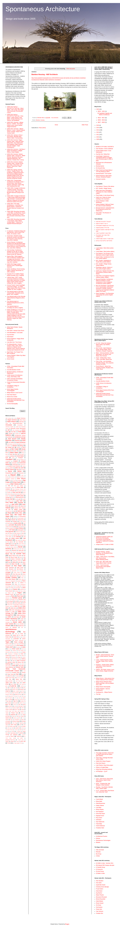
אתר (7, 687)
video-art (8, 657)
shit (17, 623)
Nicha (14, 562)
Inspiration (8, 521)
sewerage (8, 622)
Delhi (17, 469)
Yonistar (24, 672)
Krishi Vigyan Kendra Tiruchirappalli (12, 390)
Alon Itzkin (99, 882)
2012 (97, 132)
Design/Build (9, 473)
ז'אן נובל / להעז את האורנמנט (103, 221)
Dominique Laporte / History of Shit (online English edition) (104, 268)
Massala (14, 550)
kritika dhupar (17, 533)
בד (10, 687)
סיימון (22, 719)
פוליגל (18, 726)
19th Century (8, 418)
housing (42, 120)
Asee (24, 440)
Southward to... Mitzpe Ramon (104, 692)
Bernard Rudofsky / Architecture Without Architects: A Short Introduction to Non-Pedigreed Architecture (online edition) (104, 281)
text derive (8, 645)
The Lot (13, 645)
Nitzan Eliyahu (100, 809)
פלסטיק (17, 728)
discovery (21, 473)
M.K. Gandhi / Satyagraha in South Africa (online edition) (103, 261)
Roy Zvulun (10, 602)
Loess (7, 543)
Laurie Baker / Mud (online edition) (105, 251)
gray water (19, 501)
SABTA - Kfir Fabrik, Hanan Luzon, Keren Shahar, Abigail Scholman (105, 670)
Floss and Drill (17, 492)
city (17, 459)
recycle (18, 594)
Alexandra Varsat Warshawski (18, 428)
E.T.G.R (14, 480)
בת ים (23, 691)
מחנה (22, 709)
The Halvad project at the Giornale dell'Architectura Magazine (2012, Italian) (16, 298)
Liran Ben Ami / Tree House (14, 342)
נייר (23, 718)
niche (19, 562)
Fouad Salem (99, 889)
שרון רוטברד (21, 739)
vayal (18, 655)
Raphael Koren (9, 594)
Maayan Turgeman (10, 545)
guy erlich (15, 504)
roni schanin (10, 601)
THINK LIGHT (9, 647)
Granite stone (10, 500)
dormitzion (12, 476)
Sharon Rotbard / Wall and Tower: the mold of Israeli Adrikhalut (105, 205)
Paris (22, 577)
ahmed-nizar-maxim (17, 423)
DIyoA (13, 475)
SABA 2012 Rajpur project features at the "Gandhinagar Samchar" (14, 265)
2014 (97, 127)
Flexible (8, 492)
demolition (23, 469)
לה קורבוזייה (21, 706)
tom (9, 648)
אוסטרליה (17, 675)
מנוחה (7, 714)
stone (21, 633)
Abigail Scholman (21, 418)
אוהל (7, 675)
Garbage (8, 497)
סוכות (7, 719)
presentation (18, 587)
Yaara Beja (21, 665)
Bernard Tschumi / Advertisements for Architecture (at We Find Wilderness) (105, 209)
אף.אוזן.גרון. (13, 686)
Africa (7, 423)
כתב (15, 706)
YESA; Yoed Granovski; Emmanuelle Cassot (16, 669)
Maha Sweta (13, 547)
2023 (97, 109)
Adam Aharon (11, 421)
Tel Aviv (22, 643)
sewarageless (21, 620)
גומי (7, 696)
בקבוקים (22, 689)
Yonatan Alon (99, 913)
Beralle (24, 449)
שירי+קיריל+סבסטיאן (10, 739)
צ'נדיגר (16, 729)
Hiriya (9, 513)
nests (9, 562)
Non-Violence (20, 569)
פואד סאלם (12, 726)
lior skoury (10, 541)
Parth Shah (21, 579)
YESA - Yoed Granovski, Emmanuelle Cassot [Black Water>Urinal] (103, 566)
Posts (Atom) (42, 127)
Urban (21, 653)
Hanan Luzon (18, 509)
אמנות (17, 682)
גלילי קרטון (13, 696)
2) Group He (99, 869)
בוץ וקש (15, 687)
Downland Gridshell (10, 478)
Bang (21, 445)
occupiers (21, 570)
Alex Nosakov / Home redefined (104, 148)
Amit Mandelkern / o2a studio (14, 332)
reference (8, 597)
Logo (15, 543)
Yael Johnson (99, 911)
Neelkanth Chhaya (17, 560)
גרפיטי (22, 696)
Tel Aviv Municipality (12, 403)
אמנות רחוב (13, 684)
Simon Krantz (10, 359)
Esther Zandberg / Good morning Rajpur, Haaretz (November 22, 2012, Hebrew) (15, 270)
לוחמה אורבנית (15, 707)
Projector (15, 589)
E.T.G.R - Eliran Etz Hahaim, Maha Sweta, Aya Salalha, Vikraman (103, 344)
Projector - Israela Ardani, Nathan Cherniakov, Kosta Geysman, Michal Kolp (105, 666)
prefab (11, 587)
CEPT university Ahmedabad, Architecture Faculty (15, 379)
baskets (18, 447)
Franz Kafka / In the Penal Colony (105, 195)
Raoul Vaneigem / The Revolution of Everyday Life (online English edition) (105, 295)
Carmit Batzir (20, 456)
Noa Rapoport (100, 811)
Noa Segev (18, 565)
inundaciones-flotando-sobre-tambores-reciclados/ (46, 79)
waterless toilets (11, 662)
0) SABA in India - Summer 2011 (104, 863)
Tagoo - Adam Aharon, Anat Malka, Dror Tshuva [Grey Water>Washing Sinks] (105, 558)
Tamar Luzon (9, 643)
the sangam (20, 645)
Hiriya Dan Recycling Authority (104, 769)
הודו (11, 699)
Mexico (22, 552)
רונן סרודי (18, 736)
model (19, 555)
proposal (22, 589)
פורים (8, 728)
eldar (9, 485)
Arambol (17, 433)
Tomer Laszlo (15, 649)
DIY (6, 475)
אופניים (22, 676)
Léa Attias (98, 807)
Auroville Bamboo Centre (13, 369)
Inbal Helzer (10, 336)
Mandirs (98, 842)
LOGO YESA (21, 543)
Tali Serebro (99, 907)
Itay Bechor (99, 893)
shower (8, 625)
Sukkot (15, 637)
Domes (7, 476)
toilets (24, 647)
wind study (8, 665)
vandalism (13, 655)
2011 (97, 134)
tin (20, 647)
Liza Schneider (19, 541)
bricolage (22, 454)
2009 (97, 139)
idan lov (9, 518)
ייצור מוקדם (21, 702)
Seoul (13, 620)
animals (10, 433)
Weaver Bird (21, 662)
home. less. (18, 513)
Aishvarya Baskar (9, 426)
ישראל (14, 704)
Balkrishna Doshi (22, 444)
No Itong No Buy (100, 168)
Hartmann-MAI (9, 511)
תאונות (7, 741)
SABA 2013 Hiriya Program (103, 761)
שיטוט (21, 738)
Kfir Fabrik (12, 530)
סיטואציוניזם (16, 719)
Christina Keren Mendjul (102, 887)
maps (22, 548)
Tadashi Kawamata (19, 640)
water (13, 660)
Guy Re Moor (10, 334)
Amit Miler (13, 431)
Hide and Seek (21, 511)
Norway (7, 570)
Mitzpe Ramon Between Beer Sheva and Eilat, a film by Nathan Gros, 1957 (105, 683)
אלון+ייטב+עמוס (9, 681)
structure (8, 635)
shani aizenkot (9, 624)
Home (56, 125)
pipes (16, 582)
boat (6, 454)
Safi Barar (16, 617)
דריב (15, 697)
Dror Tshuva (21, 478)
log (11, 543)
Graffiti (24, 499)
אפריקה (22, 686)
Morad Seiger (14, 557)
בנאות (8, 689)
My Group (98, 854)
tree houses (21, 650)
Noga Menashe (10, 569)
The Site (98, 694)
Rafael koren (11, 592)
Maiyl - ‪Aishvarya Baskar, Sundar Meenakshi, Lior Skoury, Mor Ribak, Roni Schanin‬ (105, 354)
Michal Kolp (9, 553)
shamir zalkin (17, 622)
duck (9, 480)
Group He (8, 504)
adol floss (21, 421)
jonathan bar (20, 525)
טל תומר (15, 701)
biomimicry (21, 450)
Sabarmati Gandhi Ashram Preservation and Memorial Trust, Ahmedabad (16, 400)
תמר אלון (23, 741)
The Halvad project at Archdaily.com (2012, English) (15, 307)
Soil (22, 627)
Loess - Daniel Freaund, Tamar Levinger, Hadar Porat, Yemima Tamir (104, 661)
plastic (16, 584)
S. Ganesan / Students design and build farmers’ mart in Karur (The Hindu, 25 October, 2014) (16, 232)
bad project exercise (11, 444)
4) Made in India (100, 873)
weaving (8, 664)
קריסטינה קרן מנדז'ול (11, 734)
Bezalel (9, 450)
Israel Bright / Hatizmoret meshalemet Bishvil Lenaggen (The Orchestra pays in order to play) (104, 158)
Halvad (22, 506)
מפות (13, 716)
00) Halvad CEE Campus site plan (105, 865)
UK (19, 652)
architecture (10, 437)
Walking (24, 658)
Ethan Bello (20, 487)
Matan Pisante (100, 895)
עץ (20, 724)
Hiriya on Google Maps (102, 767)
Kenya (24, 526)
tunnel (15, 652)
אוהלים (11, 675)
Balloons (9, 445)
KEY (6, 529)
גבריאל (22, 692)
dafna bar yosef (19, 467)
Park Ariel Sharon (11, 394)
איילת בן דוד (20, 677)
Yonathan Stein (15, 672)
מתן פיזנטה (8, 718)
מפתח (17, 716)
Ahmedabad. (20, 425)
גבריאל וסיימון (18, 694)
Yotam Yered (10, 674)
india (7, 520)
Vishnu (24, 657)
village (19, 657)
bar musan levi (10, 447)
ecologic (19, 480)
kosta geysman (10, 531)
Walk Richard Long (16, 658)
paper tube (21, 575)
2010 (97, 137)
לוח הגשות (8, 707)
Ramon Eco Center (12, 396)
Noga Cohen (20, 567)
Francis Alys (9, 494)
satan (22, 618)
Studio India (8, 637)
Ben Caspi (15, 449)
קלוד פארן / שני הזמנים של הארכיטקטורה (102, 235)
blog (23, 452)
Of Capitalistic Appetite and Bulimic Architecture (105, 114)
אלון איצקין (19, 679)
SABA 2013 (13, 608)
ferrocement (19, 490)
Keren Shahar (19, 528)
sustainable (16, 638)
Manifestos (8, 548)
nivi (20, 564)
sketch (7, 627)
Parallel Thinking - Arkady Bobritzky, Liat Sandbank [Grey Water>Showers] (104, 553)
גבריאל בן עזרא (9, 694)
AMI (9, 430)
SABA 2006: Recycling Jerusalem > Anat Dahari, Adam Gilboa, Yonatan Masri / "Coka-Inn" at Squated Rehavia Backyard (16, 221)
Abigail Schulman (12, 420)
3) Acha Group (100, 871)
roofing (20, 601)
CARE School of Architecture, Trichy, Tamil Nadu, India (15, 376)
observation (14, 570)
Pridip (9, 589)
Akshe (17, 426)
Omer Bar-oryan (17, 574)
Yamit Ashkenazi (10, 667)
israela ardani (17, 523)
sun (19, 637)
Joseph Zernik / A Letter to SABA (105, 544)
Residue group (17, 598)
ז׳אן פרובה (22, 699)
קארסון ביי (18, 731)
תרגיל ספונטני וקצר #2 (17, 743)
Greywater (20, 502)
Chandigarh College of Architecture (13, 386)
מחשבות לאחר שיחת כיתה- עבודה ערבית (15, 711)
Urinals (7, 655)
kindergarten (21, 529)
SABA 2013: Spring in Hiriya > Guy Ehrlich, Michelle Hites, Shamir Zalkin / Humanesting (15, 136)
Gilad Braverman (20, 497)
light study (18, 540)
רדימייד (12, 736)
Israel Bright (9, 523)
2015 (97, 125)
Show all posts (70, 68)
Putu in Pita (23, 591)
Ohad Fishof (17, 572)
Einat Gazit (16, 482)
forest (24, 492)
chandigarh (9, 459)
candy (7, 456)
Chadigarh (20, 457)
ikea (15, 518)
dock (22, 475)
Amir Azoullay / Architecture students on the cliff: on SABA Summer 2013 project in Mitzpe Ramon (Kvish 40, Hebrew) (15, 252)
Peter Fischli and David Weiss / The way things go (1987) (104, 170)
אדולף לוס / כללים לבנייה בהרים (104, 240)
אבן (23, 674)
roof (16, 601)
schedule (7, 620)
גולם (25, 694)
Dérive (19, 471)
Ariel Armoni (12, 439)
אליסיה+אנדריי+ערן (19, 681)
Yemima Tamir (20, 667)
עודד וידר (15, 723)
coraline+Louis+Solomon (14, 466)
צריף (13, 731)
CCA (7, 457)
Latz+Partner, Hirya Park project (104, 765)
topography (8, 650)
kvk (23, 533)
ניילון (19, 718)
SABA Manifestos (21, 615)
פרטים (22, 728)
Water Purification (21, 660)
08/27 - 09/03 (101, 122)
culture (11, 467)
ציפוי (25, 729)
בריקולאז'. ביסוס (16, 691)
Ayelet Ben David (100, 885)
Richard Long (22, 599)
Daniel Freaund (10, 469)
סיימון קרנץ (8, 721)
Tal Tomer (98, 905)
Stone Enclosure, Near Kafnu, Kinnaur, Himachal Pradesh (104, 176)
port (13, 586)
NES (24, 560)
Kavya (19, 526)
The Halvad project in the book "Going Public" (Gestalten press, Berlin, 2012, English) (15, 293)
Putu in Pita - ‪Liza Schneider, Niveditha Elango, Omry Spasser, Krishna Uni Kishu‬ (105, 363)
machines (19, 545)
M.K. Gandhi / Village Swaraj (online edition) (103, 264)
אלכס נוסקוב (9, 682)
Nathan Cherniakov (16, 559)
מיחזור (7, 713)
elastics (24, 484)
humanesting (22, 516)
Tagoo (7, 642)
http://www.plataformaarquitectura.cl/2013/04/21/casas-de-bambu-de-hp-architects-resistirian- (59, 78)
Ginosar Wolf (9, 499)
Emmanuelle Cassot (10, 487)
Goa (16, 499)
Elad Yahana (15, 484)
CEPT (13, 457)
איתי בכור (8, 679)
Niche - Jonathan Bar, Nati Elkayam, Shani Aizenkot (103, 784)
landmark (22, 535)
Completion (8, 461)
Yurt (17, 674)
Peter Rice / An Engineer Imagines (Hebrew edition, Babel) (105, 276)
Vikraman (14, 657)
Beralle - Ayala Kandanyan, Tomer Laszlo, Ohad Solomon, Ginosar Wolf (105, 656)
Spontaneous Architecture (43, 9)
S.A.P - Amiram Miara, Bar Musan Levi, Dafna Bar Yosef (105, 791)
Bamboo (38, 120)
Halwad (8, 508)
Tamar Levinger (18, 642)
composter (14, 462)
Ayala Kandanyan (21, 442)
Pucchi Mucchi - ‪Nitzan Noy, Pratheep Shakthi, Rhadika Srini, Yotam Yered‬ (104, 368)
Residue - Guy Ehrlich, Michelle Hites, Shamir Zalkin (104, 787)
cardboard (12, 456)
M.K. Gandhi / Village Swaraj (103, 188)
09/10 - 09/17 (101, 117)
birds (7, 452)
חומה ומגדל (8, 701)
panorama (14, 575)
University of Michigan (13, 653)
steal (16, 633)
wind (23, 663)
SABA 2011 (17, 606)
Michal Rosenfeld (100, 899)
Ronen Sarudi (99, 903)
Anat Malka (22, 431)
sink (15, 625)
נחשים (15, 718)
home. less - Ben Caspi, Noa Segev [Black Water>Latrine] (103, 562)
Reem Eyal (20, 596)
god (19, 499)
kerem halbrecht (10, 528)
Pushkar (16, 591)
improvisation (21, 518)
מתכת (22, 716)
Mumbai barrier (100, 166)
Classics (22, 459)
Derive (10, 471)
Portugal (18, 586)
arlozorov (17, 440)
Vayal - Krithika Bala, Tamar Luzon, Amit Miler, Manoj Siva (104, 358)
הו (7, 699)
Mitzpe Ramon (12, 555)
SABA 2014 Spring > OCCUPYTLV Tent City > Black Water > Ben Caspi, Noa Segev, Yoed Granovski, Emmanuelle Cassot (15, 109)
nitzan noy (14, 564)
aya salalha (11, 442)
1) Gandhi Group (100, 867)
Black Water (14, 452)
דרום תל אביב (9, 697)
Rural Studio (17, 602)
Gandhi (12, 495)
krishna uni (18, 531)
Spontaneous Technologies (103, 840)
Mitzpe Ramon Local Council (14, 392)
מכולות (22, 713)
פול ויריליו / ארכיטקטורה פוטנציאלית (105, 225)
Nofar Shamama (10, 567)
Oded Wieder (99, 901)
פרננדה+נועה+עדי (9, 729)
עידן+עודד (21, 723)
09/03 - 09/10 (101, 120)
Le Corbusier (17, 536)
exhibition (8, 489)
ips (19, 521)
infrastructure (21, 519)
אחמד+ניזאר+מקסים (10, 677)
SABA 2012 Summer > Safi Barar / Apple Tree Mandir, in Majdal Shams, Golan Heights (16, 151)
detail (15, 473)
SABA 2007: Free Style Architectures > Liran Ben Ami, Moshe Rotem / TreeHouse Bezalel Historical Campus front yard (15, 206)
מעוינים (19, 714)
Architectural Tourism (20, 435)
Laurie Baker (8, 536)
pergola (18, 581)
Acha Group (23, 419)
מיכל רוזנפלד (14, 713)
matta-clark (21, 550)
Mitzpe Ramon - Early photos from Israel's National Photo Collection (105, 679)
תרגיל (8, 743)
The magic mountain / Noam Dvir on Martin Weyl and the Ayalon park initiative (105, 754)
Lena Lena (15, 538)
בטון (20, 687)
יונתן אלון (15, 702)
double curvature (20, 476)
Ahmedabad (9, 425)
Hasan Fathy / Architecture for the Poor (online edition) (105, 257)
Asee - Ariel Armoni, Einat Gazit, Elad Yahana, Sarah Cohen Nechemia (104, 780)
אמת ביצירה (21, 684)
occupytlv (8, 572)
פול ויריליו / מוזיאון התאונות (102, 227)
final (25, 490)
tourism (14, 650)
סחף (11, 719)
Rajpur (20, 593)
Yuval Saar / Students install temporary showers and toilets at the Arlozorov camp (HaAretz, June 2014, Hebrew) (15, 238)
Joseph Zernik (9, 526)
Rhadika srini (14, 599)
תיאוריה (17, 741)
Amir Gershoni (15, 430)
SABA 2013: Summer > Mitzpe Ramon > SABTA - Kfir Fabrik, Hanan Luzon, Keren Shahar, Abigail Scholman (15, 124)
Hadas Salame (14, 506)
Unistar (24, 652)
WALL (8, 660)
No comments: (55, 117)
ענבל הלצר (13, 724)
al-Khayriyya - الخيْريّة (101, 771)
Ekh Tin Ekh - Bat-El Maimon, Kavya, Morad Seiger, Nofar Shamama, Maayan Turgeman (104, 349)
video (23, 655)
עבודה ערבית (15, 721)
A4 (14, 418)
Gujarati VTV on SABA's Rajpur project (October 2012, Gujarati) (15, 274)
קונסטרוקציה (13, 733)
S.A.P (24, 603)
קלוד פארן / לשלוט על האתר (103, 233)
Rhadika (7, 599)
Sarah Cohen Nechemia (16, 617)
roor (25, 601)
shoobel (22, 623)
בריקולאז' (8, 691)
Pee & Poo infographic (10, 581)
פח (12, 728)
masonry (8, 550)
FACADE (12, 490)
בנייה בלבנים (15, 689)
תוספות (12, 741)
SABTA (9, 617)
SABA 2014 (22, 608)
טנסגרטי (9, 702)
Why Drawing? (16, 663)
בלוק (24, 687)
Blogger (67, 924)
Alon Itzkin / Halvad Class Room (15, 330)
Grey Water (9, 502)
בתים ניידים (8, 692)
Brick (16, 454)
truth (11, 652)
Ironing (24, 521)
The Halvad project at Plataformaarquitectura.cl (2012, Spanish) (15, 303)
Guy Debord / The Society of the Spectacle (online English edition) (105, 254)
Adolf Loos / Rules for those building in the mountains (103, 198)
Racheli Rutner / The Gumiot (103, 173)
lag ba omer (8, 535)
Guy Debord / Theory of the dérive (105, 186)
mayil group (8, 552)
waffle (8, 658)
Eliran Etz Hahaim (18, 485)
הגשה (24, 697)
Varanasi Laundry (100, 179)
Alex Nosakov (99, 880)
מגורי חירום (16, 709)
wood (13, 665)
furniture (15, 494)
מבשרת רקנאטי (9, 709)
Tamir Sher (16, 643)
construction (15, 464)
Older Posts (85, 125)
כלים (24, 704)
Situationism (21, 625)
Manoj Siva (16, 548)
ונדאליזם (16, 699)
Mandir (20, 547)
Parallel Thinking (11, 577)
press (24, 587)
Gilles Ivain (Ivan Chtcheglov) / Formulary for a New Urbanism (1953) (104, 192)
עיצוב (7, 724)
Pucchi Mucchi (9, 591)
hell (14, 511)
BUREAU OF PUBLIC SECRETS (105, 146)
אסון (6, 686)
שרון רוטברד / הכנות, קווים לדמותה (104, 238)
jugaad (14, 526)
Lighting (24, 540)
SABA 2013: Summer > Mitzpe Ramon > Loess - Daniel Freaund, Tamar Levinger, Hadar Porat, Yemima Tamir (16, 131)
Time (17, 647)
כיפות (19, 704)
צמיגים (8, 731)
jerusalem (11, 525)
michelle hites (21, 553)
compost (15, 461)
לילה (23, 707)
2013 (97, 130)
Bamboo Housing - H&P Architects (45, 74)
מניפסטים (12, 714)
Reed (12, 596)
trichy (7, 652)
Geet (13, 497)
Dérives (98, 838)
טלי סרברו (23, 701)
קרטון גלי (20, 733)
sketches (14, 627)
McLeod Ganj (16, 552)
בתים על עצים (15, 692)
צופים (21, 729)
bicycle (14, 450)
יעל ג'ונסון (8, 704)
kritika (11, 533)
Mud (21, 557)
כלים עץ (10, 706)
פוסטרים (24, 726)
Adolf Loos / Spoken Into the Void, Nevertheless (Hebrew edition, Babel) (105, 272)
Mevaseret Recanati (101, 897)
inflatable (13, 519)
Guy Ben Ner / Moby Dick (103, 154)
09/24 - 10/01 (101, 111)
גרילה (18, 696)
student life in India (18, 635)
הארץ (19, 697)
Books (11, 454)
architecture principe (20, 437)
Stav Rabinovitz (100, 821)
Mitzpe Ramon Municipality (103, 686)
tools (23, 648)
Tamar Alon (99, 909)
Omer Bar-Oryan (100, 813)
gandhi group (20, 495)
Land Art (15, 535)
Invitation (15, 521)
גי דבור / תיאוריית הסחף (102, 223)
